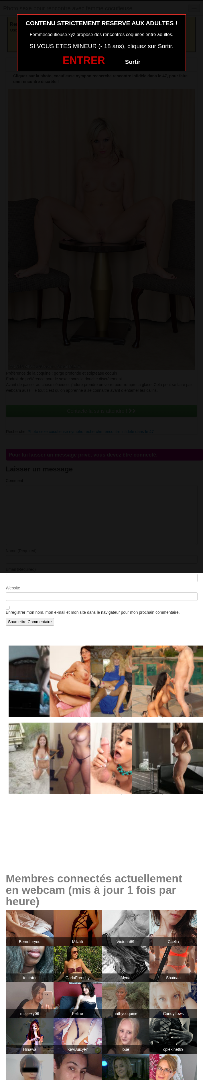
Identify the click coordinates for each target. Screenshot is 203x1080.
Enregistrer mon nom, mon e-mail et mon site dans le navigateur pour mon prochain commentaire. (93, 612)
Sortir (132, 62)
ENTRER (84, 60)
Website (13, 588)
